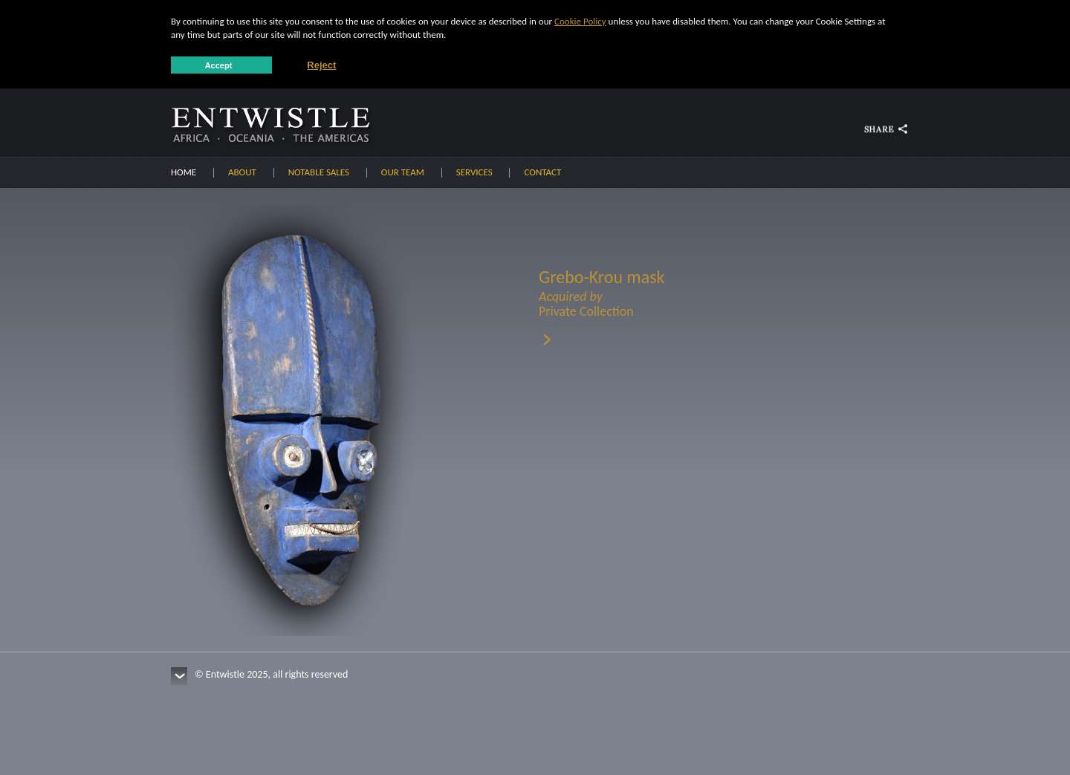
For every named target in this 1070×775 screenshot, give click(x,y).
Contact (542, 172)
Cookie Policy (580, 21)
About (242, 172)
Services (474, 172)
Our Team (402, 172)
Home (183, 172)
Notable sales (318, 172)
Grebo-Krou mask (650, 292)
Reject (321, 65)
